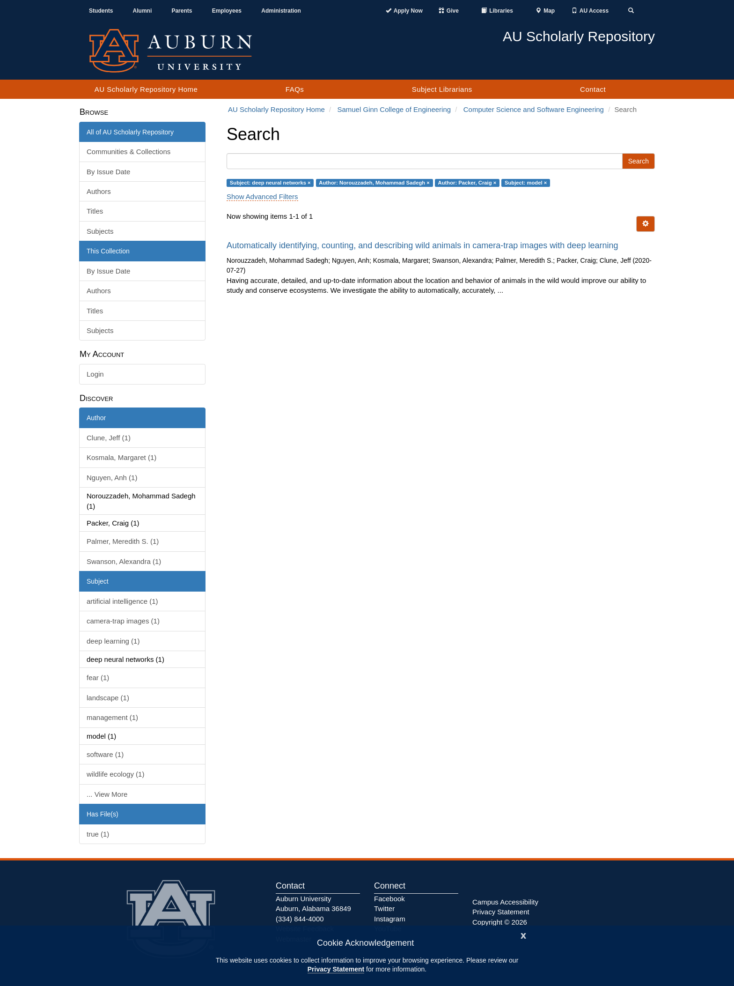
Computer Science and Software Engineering (533, 109)
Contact (593, 89)
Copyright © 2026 (499, 922)
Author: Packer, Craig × (467, 182)
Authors (99, 191)
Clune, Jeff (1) (109, 438)
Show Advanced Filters (262, 196)
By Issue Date (108, 172)
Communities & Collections (128, 152)
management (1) (112, 717)
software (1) (105, 754)
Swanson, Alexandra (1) (124, 561)
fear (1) (98, 678)
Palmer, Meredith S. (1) (123, 541)
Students (101, 10)
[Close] (523, 935)
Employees (227, 10)
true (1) (98, 834)
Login (95, 374)
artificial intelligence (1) (122, 601)
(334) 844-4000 (300, 919)
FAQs (295, 89)
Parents (181, 10)
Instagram (389, 919)
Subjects (100, 231)
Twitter (384, 908)
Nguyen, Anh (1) (112, 478)
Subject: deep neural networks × (270, 182)
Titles (95, 211)
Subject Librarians (442, 89)
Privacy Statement (336, 969)
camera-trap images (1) (123, 621)
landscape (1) (108, 698)
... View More (107, 794)
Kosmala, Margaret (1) (121, 457)
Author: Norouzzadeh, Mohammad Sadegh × (374, 182)
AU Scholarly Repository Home (146, 89)
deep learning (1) (113, 641)
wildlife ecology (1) (115, 774)
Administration (281, 10)
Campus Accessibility (505, 902)
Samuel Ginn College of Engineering (394, 109)
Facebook (389, 899)
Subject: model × (526, 182)
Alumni (142, 10)
